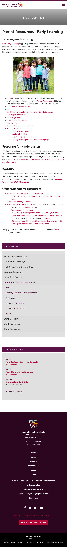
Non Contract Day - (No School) (22, 362)
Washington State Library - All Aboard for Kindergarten (30, 112)
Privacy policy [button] (29, 542)
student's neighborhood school (27, 159)
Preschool (10, 298)
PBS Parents (12, 123)
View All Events (15, 392)
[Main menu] (63, 5)
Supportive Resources (15, 308)
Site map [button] (40, 542)
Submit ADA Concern (33, 489)
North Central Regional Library (19, 205)
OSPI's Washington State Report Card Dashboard (33, 516)
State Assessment (13, 329)
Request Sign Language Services (33, 494)
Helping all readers (19, 134)
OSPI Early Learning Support (19, 202)
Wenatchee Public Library (22, 210)
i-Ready (9, 287)
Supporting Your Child (15, 303)
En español (28, 126)
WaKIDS (9, 314)
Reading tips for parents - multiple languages (30, 140)
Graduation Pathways (14, 261)
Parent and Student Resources (19, 282)
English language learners (22, 137)
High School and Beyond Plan (18, 267)
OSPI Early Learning (10, 44)
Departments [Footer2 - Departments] (33, 466)
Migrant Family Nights (17, 382)
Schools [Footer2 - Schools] (33, 461)
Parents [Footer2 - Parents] (33, 457)
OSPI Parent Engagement (17, 120)
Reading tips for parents (21, 131)
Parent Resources (44, 101)
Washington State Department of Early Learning (27, 194)
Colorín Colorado (14, 126)
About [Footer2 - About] (33, 453)
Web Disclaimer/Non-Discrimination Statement (33, 481)
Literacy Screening (13, 272)
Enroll (9, 98)
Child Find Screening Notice (18, 107)
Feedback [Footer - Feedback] (33, 498)
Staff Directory (11, 319)
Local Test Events (13, 277)
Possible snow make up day (20, 372)
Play (8, 109)
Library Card (28, 207)
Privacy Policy (33, 485)
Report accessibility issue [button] (54, 542)
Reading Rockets (14, 129)
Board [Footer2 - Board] (33, 470)
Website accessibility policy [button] (13, 542)
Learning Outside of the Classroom (21, 293)
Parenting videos (14, 118)
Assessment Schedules (15, 256)
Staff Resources (12, 324)
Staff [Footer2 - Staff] (33, 474)
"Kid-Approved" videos (16, 115)
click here (46, 218)
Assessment (12, 246)
